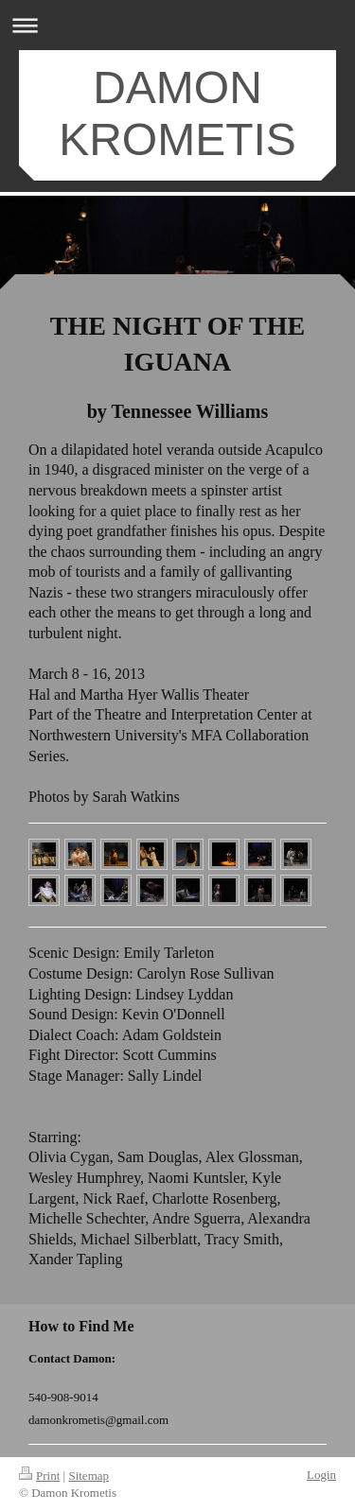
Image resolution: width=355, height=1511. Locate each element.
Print (39, 1475)
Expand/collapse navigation (177, 25)
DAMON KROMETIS (177, 113)
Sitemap (88, 1475)
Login (321, 1475)
